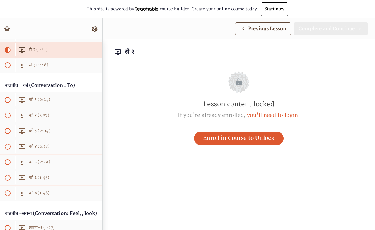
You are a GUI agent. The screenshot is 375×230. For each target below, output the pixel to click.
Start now (274, 8)
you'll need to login (272, 115)
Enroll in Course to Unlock (239, 138)
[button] (7, 28)
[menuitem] (95, 28)
